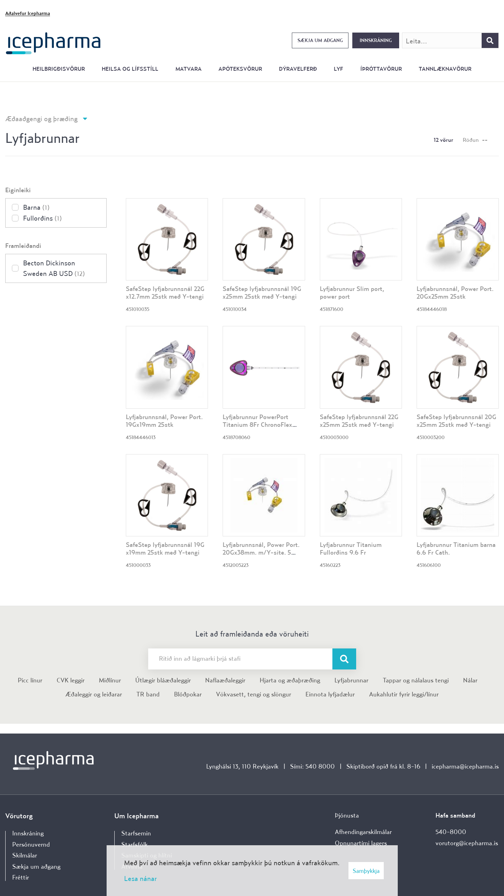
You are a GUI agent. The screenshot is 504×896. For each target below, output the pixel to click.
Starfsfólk (134, 844)
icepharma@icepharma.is (465, 766)
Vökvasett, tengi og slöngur (253, 694)
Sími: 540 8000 (312, 766)
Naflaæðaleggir (225, 680)
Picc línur (30, 680)
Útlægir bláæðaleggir (163, 680)
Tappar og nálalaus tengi (416, 680)
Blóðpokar (188, 694)
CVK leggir (71, 680)
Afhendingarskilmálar (363, 831)
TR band (148, 694)
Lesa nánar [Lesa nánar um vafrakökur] (140, 878)
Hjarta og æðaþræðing (290, 680)
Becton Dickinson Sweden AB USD (54, 268)
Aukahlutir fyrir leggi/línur (404, 694)
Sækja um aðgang (320, 40)
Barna (36, 207)
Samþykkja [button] (366, 870)
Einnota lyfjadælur (330, 694)
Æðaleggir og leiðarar (93, 694)
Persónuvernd (31, 844)
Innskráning (376, 40)
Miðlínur (110, 680)
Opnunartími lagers (361, 843)
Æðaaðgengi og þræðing (41, 118)
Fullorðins (42, 218)
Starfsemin (136, 833)
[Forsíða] (53, 42)
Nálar (470, 680)
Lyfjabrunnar (351, 680)
